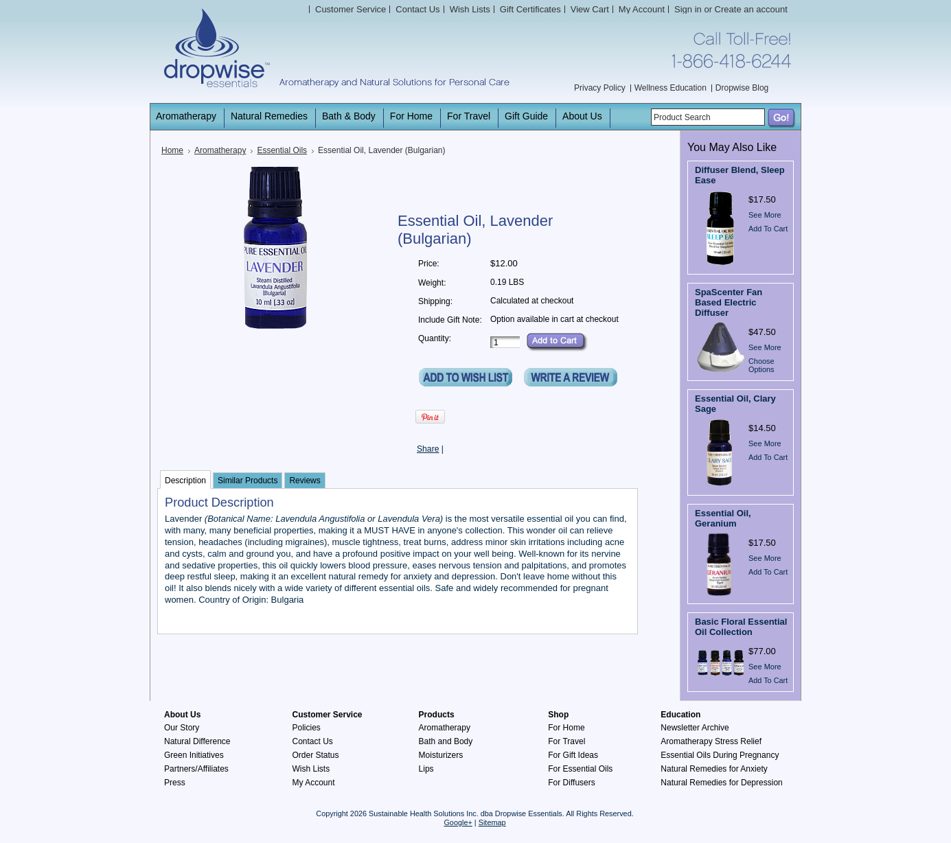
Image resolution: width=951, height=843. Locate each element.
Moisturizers (441, 755)
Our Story (181, 727)
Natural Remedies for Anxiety (714, 769)
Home (172, 150)
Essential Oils (282, 150)
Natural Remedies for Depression (721, 782)
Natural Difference (197, 741)
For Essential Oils (580, 769)
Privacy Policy (600, 88)
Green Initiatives (194, 755)
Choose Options (761, 365)
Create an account (751, 9)
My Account (642, 9)
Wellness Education (670, 88)
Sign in (688, 9)
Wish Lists (311, 769)
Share (428, 449)
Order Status (316, 755)
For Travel (566, 741)
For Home (566, 727)
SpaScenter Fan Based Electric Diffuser (728, 302)
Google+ (458, 822)
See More (764, 215)
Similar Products (247, 480)
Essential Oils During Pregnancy (720, 755)
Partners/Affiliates (196, 769)
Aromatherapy (220, 150)
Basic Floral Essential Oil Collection (741, 626)
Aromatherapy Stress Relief (711, 741)
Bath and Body (446, 741)
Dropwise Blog (741, 88)
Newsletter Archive (695, 727)
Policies (307, 727)
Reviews (304, 480)
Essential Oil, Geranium (723, 518)
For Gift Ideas (573, 755)
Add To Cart (768, 228)
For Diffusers (571, 782)
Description (185, 480)
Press (174, 782)
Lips (426, 769)
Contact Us (313, 741)
